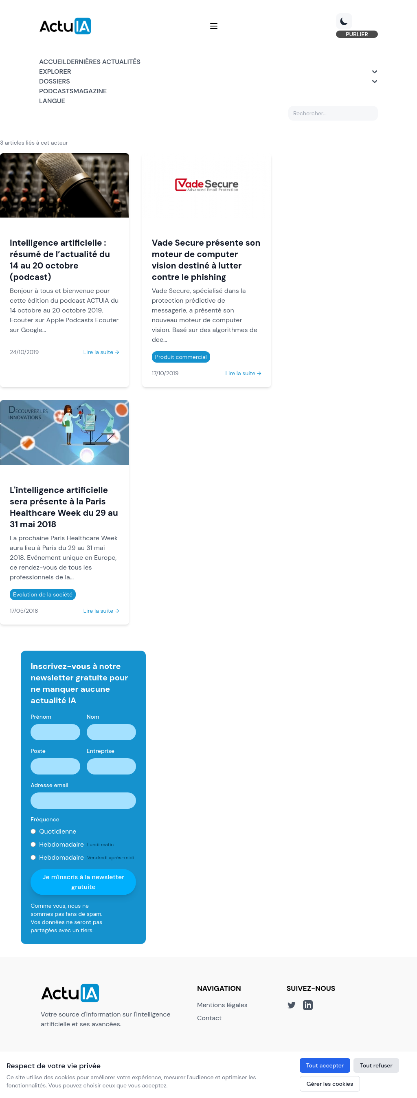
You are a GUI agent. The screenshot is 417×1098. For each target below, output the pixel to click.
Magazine (90, 91)
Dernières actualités (103, 61)
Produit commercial (181, 357)
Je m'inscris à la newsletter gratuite (83, 882)
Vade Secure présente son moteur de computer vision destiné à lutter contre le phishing (206, 259)
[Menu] (214, 26)
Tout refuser (376, 1065)
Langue (52, 101)
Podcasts (56, 91)
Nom (93, 716)
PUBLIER (357, 34)
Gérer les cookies (330, 1083)
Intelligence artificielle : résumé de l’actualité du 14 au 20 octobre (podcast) (60, 259)
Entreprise (100, 751)
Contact (209, 1018)
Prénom (41, 716)
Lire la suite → (101, 352)
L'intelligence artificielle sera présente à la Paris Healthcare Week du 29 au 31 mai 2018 (64, 507)
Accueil (52, 61)
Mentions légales (222, 1005)
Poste (38, 751)
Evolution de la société (42, 594)
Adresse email (49, 785)
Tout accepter (325, 1065)
